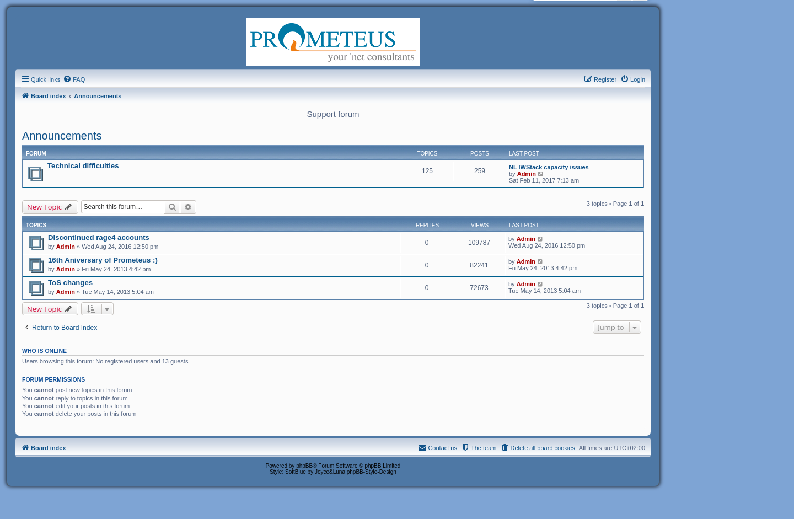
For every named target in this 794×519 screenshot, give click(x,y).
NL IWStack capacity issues (549, 167)
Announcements (62, 136)
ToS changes (70, 283)
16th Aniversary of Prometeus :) (103, 260)
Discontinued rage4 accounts (98, 237)
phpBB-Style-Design (371, 472)
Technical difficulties (83, 166)
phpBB (304, 466)
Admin (526, 173)
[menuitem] (74, 79)
